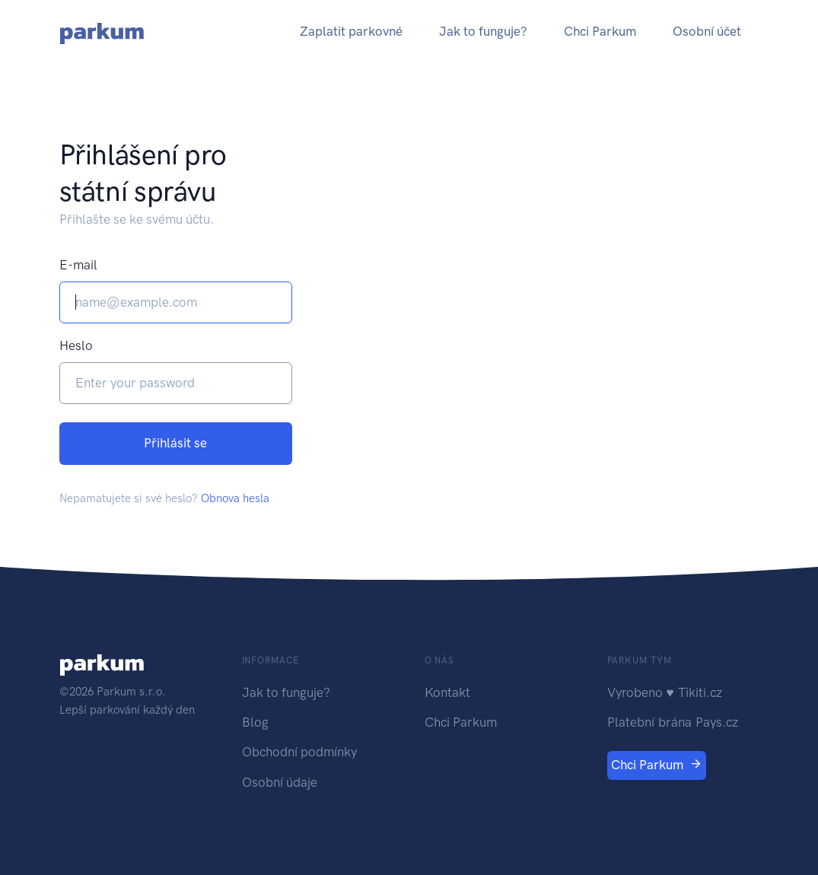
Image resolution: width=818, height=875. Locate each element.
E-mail (78, 264)
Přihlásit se (175, 442)
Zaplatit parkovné (351, 31)
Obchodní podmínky (299, 751)
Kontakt (447, 692)
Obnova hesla (235, 498)
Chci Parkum (600, 31)
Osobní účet (707, 31)
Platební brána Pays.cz (672, 722)
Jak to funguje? (483, 31)
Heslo (76, 345)
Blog (255, 722)
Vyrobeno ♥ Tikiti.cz (664, 692)
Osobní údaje (279, 782)
